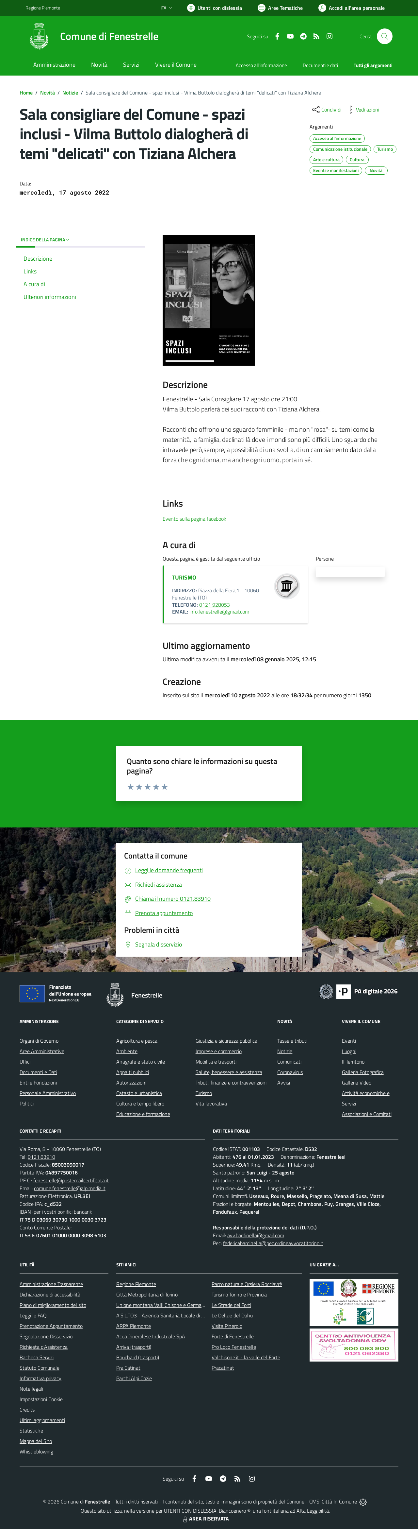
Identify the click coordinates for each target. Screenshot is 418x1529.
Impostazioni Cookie (41, 1399)
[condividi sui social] (326, 109)
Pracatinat (223, 1368)
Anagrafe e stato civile (140, 1062)
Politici (27, 1103)
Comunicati (289, 1062)
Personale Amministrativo (48, 1093)
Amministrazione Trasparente (51, 1284)
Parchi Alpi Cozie (134, 1378)
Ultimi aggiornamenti (42, 1420)
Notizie (70, 92)
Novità (47, 92)
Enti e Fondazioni (38, 1082)
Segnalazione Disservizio (46, 1336)
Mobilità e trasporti (216, 1062)
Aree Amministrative (42, 1051)
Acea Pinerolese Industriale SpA (150, 1336)
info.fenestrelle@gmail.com (219, 612)
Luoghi (349, 1051)
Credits (27, 1410)
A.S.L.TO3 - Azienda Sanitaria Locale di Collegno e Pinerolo (179, 1315)
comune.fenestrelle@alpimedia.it (69, 1188)
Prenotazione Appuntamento (51, 1326)
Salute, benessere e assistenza (229, 1072)
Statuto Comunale (39, 1368)
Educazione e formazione (143, 1114)
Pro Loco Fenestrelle (234, 1347)
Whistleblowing (36, 1451)
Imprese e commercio (219, 1051)
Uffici (25, 1062)
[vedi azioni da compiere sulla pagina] (362, 109)
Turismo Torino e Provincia (239, 1294)
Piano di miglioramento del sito (53, 1305)
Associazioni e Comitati (367, 1114)
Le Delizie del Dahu (232, 1315)
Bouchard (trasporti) (137, 1357)
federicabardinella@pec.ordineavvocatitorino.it (273, 1243)
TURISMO (184, 577)
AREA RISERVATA (205, 1518)
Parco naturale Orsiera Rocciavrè (247, 1284)
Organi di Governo (39, 1041)
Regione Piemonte (136, 1284)
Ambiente (126, 1051)
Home (26, 92)
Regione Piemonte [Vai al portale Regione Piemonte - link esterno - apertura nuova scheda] (42, 7)
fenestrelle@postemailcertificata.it (71, 1180)
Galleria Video (356, 1082)
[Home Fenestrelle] (91, 36)
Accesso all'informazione (261, 65)
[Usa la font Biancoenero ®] (214, 8)
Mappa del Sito (36, 1441)
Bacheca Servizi (37, 1357)
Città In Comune (339, 1501)
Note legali (31, 1389)
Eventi (349, 1041)
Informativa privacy (40, 1378)
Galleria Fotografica (363, 1072)
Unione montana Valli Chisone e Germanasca (165, 1305)
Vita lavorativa (211, 1103)
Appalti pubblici (132, 1072)
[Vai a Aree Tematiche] (280, 8)
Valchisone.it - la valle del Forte (246, 1357)
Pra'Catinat (128, 1368)
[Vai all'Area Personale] (352, 8)
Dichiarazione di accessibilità (50, 1294)
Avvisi (283, 1082)
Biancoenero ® (234, 1511)
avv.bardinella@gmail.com (255, 1235)
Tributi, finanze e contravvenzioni (231, 1082)
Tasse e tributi (292, 1041)
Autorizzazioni (131, 1082)
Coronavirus (290, 1072)
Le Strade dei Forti (231, 1305)
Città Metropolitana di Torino (147, 1294)
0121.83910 (41, 1157)
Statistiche (31, 1430)
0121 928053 (214, 605)
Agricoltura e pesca (136, 1041)
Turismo (204, 1093)
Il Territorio (353, 1062)
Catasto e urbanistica (139, 1093)
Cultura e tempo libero (140, 1103)
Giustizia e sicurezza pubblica (226, 1041)
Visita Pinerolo (227, 1326)
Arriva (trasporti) (133, 1347)
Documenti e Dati (38, 1072)
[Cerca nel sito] (385, 36)
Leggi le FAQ (33, 1315)
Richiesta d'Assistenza (44, 1347)
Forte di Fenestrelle (233, 1336)
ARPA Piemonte (133, 1326)
